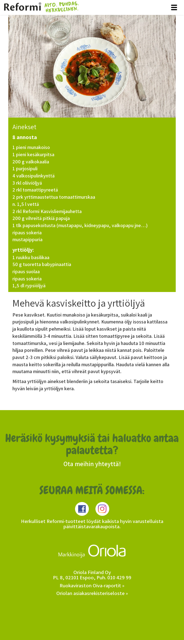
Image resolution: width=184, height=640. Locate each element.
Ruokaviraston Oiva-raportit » (92, 585)
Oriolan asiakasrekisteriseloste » (92, 593)
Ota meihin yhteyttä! (92, 464)
